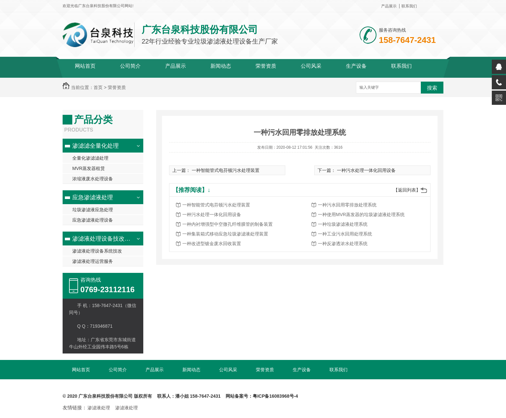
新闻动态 (220, 66)
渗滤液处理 (98, 407)
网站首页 (85, 66)
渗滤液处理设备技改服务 (104, 238)
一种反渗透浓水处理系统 (343, 243)
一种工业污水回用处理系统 (345, 233)
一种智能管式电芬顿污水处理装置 (225, 170)
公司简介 (130, 66)
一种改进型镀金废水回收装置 (211, 243)
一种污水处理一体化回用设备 (366, 170)
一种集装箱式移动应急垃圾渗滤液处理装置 (225, 233)
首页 (98, 87)
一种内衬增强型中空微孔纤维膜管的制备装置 (227, 224)
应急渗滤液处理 (92, 197)
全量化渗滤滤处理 (90, 158)
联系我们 (409, 6)
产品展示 (389, 6)
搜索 (432, 88)
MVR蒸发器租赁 (88, 168)
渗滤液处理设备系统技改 (97, 251)
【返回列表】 (406, 190)
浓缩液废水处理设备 (92, 178)
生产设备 (356, 66)
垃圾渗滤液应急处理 (92, 209)
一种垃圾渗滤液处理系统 (343, 224)
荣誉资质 (266, 66)
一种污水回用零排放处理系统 (347, 204)
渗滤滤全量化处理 (95, 146)
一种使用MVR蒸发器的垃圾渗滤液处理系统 (361, 214)
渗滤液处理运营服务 (92, 261)
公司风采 (311, 66)
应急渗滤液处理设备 (92, 220)
